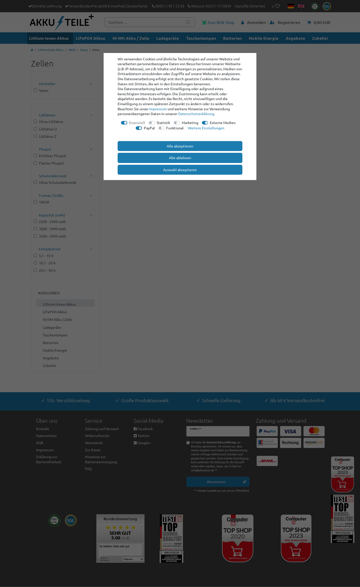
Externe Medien (223, 122)
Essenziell (137, 122)
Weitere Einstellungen (206, 128)
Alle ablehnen (180, 157)
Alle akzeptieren (180, 146)
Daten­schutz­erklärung (196, 113)
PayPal (149, 128)
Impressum (158, 108)
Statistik (163, 122)
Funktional (175, 128)
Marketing (190, 122)
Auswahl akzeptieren (180, 169)
